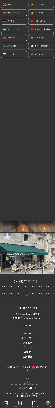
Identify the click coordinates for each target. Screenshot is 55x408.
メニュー (28, 347)
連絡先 (27, 352)
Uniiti (32, 388)
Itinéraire (48, 403)
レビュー (28, 342)
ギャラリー (27, 338)
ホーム (27, 333)
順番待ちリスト (20, 403)
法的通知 (28, 356)
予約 (5, 403)
